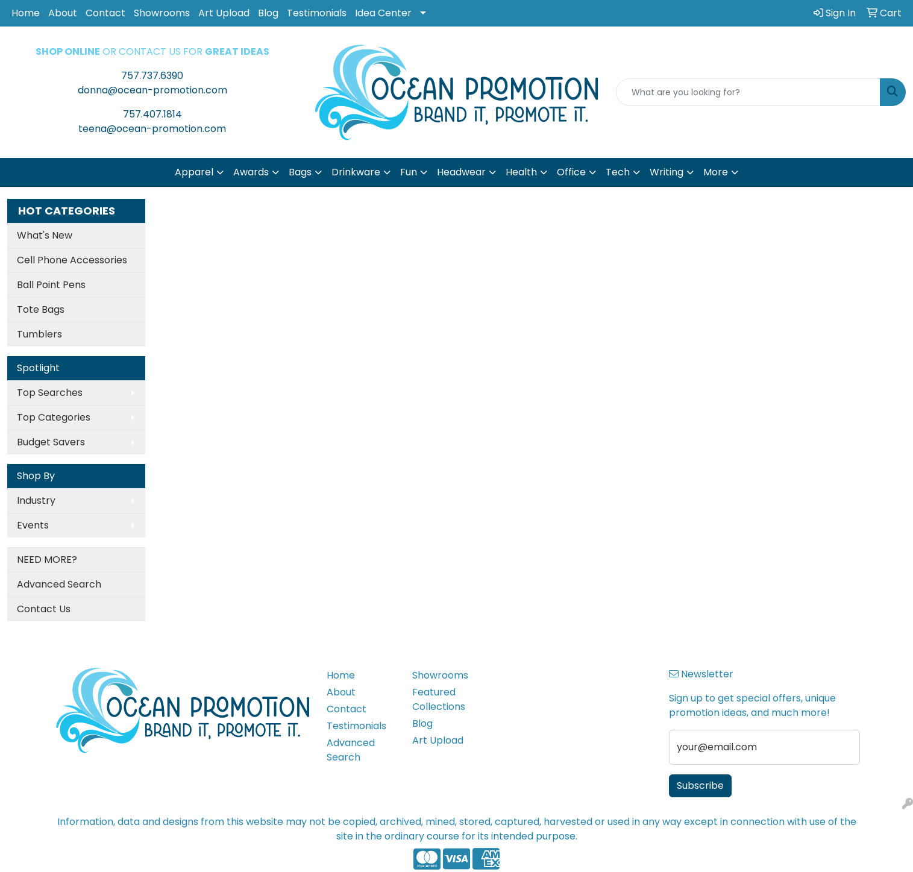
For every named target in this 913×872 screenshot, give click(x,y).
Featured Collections (438, 699)
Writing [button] (666, 172)
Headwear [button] (461, 172)
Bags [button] (300, 172)
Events (33, 525)
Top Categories (53, 417)
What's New (44, 235)
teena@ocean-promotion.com (152, 129)
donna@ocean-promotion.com (152, 90)
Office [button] (571, 172)
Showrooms (162, 13)
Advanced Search (59, 584)
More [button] (715, 172)
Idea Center (383, 13)
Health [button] (521, 172)
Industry (36, 500)
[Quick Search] (748, 92)
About (62, 13)
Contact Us (44, 609)
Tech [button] (618, 172)
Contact (105, 13)
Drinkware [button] (355, 172)
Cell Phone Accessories (72, 260)
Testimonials (317, 13)
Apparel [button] (194, 172)
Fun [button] (408, 172)
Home (25, 13)
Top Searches (50, 393)
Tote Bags (40, 309)
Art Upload (223, 13)
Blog (268, 13)
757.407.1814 (152, 114)
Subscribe (700, 785)
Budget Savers (51, 442)
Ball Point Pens (51, 285)
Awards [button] (251, 172)
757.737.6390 (152, 76)
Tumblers (39, 334)
